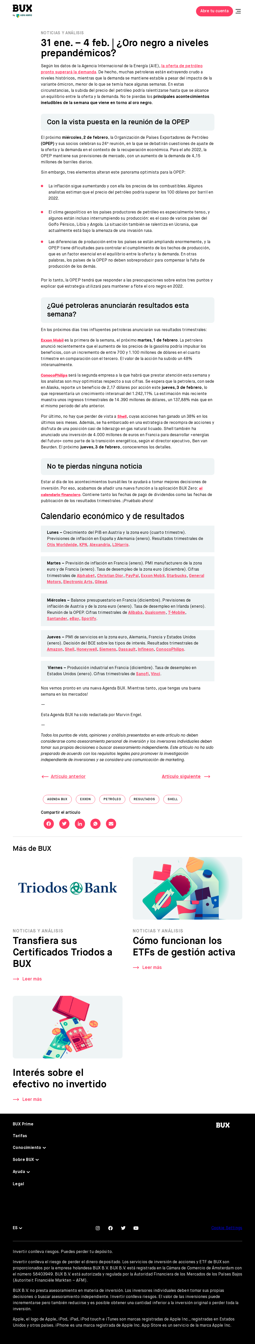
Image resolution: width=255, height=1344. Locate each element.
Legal (18, 1184)
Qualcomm (155, 613)
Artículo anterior (68, 776)
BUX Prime (23, 1124)
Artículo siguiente (181, 776)
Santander (57, 619)
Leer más (32, 981)
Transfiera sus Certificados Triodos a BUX (62, 954)
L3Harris (120, 545)
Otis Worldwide (62, 545)
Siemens (107, 650)
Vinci (155, 674)
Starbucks (177, 576)
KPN (83, 545)
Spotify (88, 619)
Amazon (55, 650)
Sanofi (142, 674)
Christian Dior (110, 576)
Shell (69, 650)
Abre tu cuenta (214, 11)
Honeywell (87, 650)
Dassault (126, 650)
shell (175, 800)
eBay (74, 619)
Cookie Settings (226, 1228)
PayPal (132, 576)
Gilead (101, 582)
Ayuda (19, 1172)
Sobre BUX (23, 1160)
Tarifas (20, 1136)
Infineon (146, 650)
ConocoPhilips (170, 650)
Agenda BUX (59, 800)
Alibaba (135, 613)
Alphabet (85, 576)
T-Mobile (176, 613)
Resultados (146, 800)
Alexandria (100, 545)
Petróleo (114, 800)
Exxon (87, 800)
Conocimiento (27, 1148)
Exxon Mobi (152, 576)
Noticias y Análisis (62, 33)
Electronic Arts (77, 582)
